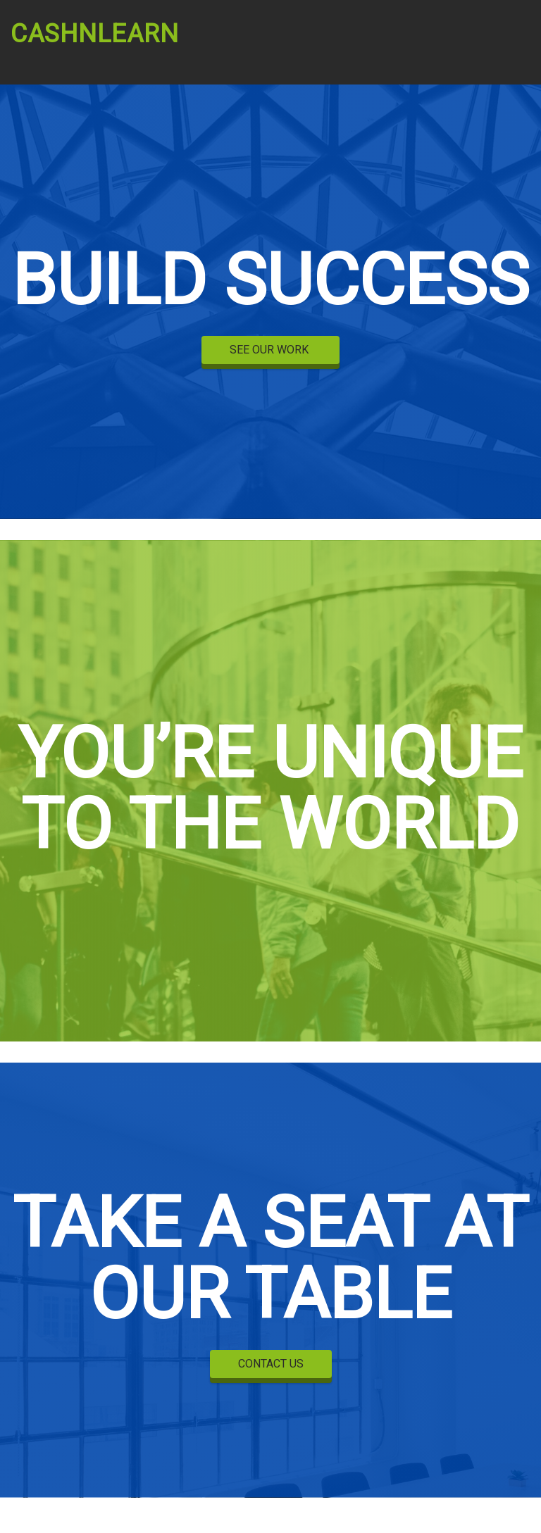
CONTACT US (271, 1364)
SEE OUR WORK (270, 350)
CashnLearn (95, 34)
